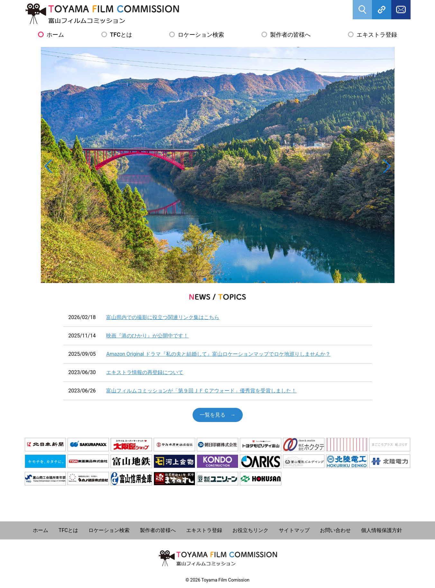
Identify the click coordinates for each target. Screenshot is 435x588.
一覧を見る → (218, 415)
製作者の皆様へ (290, 34)
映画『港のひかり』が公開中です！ (147, 336)
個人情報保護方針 (381, 530)
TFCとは (121, 34)
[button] (48, 166)
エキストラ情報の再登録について (144, 372)
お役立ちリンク (250, 530)
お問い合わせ (335, 530)
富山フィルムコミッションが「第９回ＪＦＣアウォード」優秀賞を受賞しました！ (201, 391)
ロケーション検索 (201, 34)
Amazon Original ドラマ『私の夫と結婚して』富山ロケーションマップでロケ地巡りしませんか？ (218, 354)
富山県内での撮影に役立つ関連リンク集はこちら (162, 317)
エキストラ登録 (377, 34)
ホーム (55, 34)
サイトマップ (294, 530)
